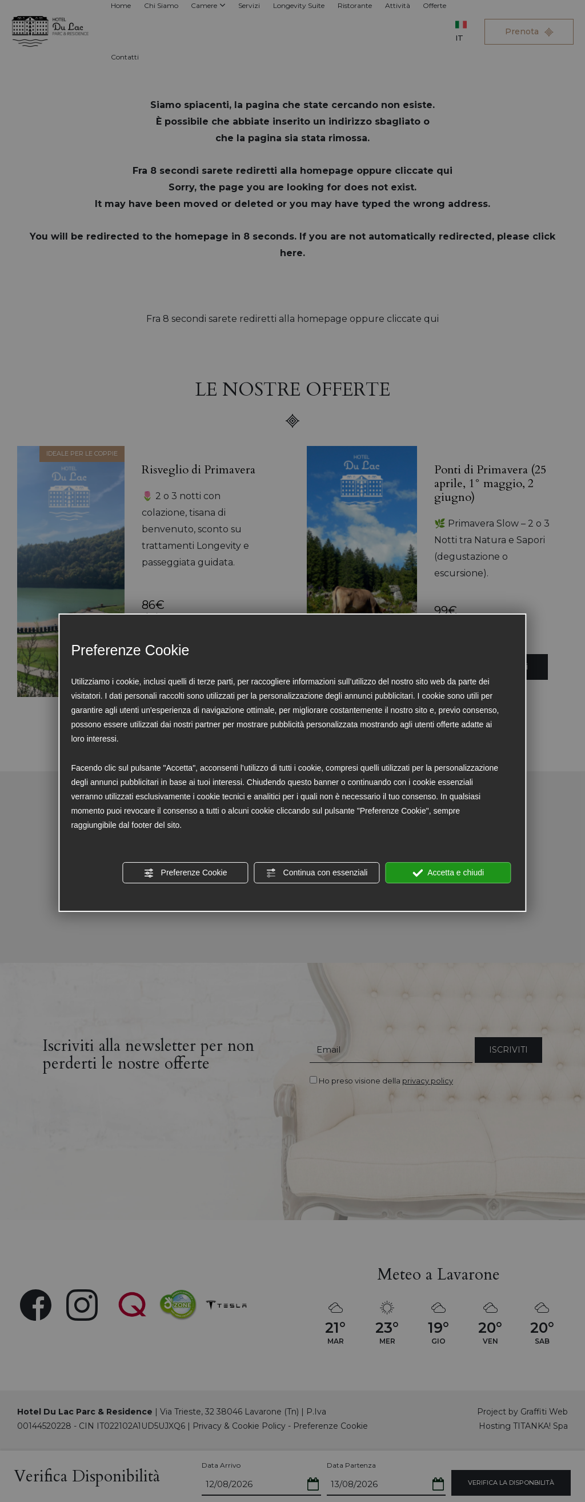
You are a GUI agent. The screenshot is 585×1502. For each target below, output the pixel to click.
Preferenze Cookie (185, 872)
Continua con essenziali (317, 872)
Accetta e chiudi (448, 872)
